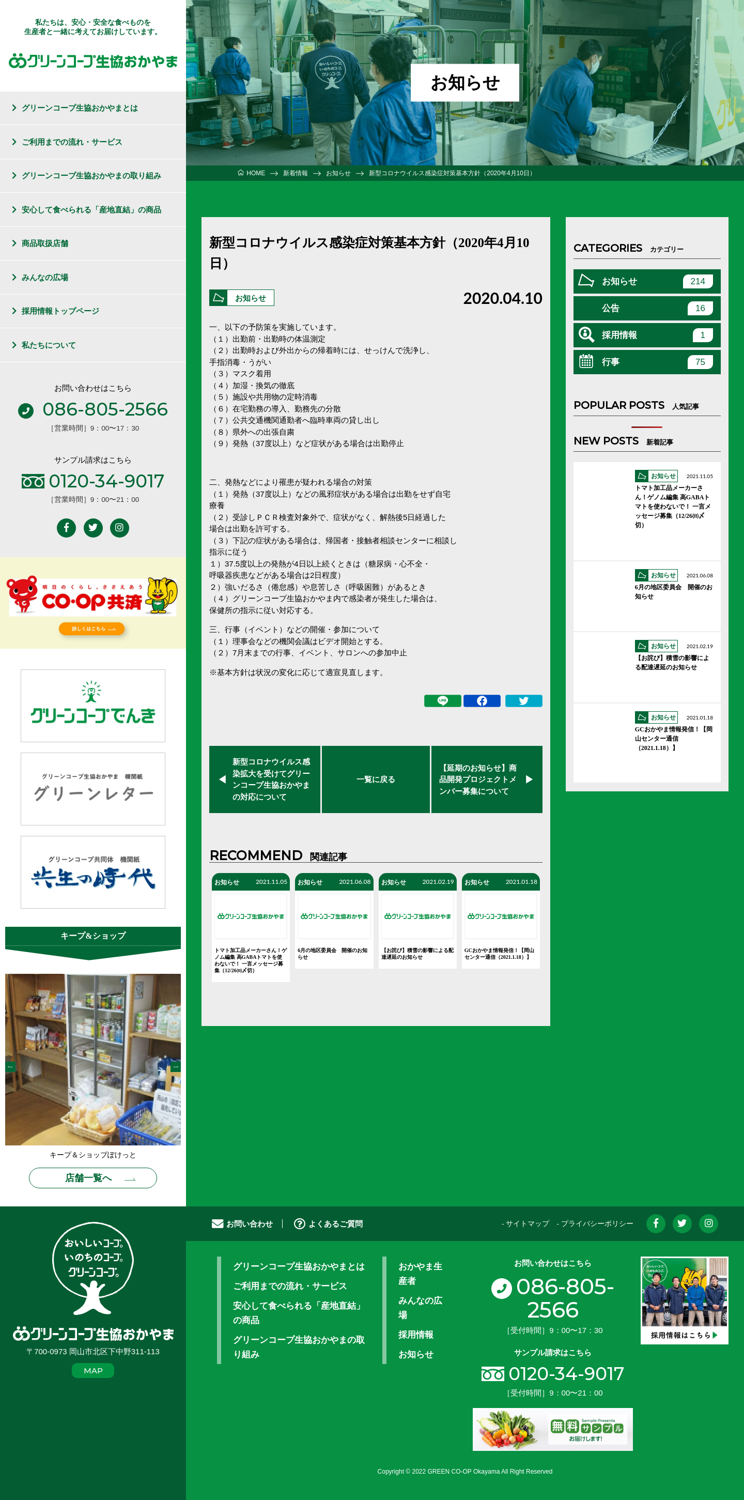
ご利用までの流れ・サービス (72, 141)
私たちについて (49, 345)
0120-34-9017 (566, 1374)
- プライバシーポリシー (594, 1224)
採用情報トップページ (60, 311)
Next (176, 1067)
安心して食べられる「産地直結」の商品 (91, 209)
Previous (10, 1067)
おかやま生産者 (420, 1273)
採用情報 (657, 335)
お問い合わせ (242, 1223)
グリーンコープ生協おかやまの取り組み (91, 175)
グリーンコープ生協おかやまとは (80, 107)
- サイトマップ (525, 1224)
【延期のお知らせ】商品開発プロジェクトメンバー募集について (478, 779)
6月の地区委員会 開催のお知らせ (332, 953)
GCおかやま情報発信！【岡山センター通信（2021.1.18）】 (499, 953)
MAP (93, 1370)
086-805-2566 (552, 1298)
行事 (657, 362)
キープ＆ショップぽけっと (93, 1155)
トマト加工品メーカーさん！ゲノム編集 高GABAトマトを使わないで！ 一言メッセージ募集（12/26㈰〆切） (250, 960)
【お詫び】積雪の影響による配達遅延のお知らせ (417, 953)
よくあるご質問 (328, 1223)
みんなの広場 (45, 277)
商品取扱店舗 (45, 243)
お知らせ (250, 298)
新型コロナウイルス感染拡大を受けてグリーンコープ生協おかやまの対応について (271, 779)
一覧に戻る (376, 779)
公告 (657, 308)
